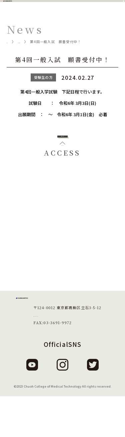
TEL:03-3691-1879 (52, 356)
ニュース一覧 (39, 41)
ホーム (12, 41)
